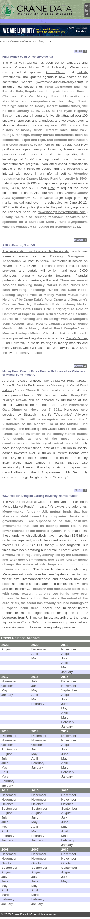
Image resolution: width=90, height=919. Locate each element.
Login (45, 21)
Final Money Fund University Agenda (27, 56)
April (34, 654)
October (7, 686)
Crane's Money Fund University (40, 67)
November (68, 649)
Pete (51, 188)
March (36, 658)
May (4, 690)
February (37, 704)
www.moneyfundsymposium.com (62, 212)
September (69, 690)
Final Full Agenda (23, 62)
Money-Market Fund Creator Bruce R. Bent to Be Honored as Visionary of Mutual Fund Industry (45, 385)
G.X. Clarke (55, 72)
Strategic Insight (47, 404)
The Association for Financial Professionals (35, 251)
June (34, 686)
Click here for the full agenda (56, 144)
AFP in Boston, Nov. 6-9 (18, 245)
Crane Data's (57, 429)
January (67, 672)
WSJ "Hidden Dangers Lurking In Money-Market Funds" (40, 496)
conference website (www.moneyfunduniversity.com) (42, 82)
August (6, 649)
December (38, 649)
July (64, 658)
